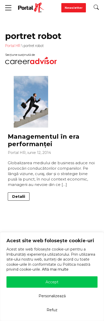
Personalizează (52, 296)
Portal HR (12, 46)
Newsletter (74, 8)
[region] (52, 276)
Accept (52, 282)
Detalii (18, 196)
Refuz (52, 310)
